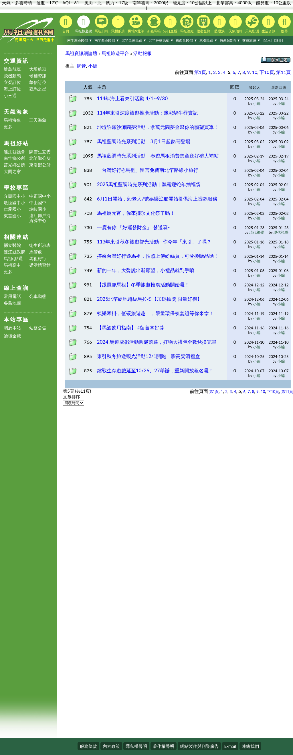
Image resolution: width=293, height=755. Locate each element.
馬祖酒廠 (187, 24)
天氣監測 (252, 24)
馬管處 (35, 251)
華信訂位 (37, 82)
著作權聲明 (163, 746)
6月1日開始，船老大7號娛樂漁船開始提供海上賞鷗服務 (157, 199)
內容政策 (111, 746)
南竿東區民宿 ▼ (79, 40)
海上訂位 (12, 88)
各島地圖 (12, 302)
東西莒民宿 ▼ (186, 40)
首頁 (66, 24)
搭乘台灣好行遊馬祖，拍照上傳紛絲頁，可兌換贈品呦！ (158, 256)
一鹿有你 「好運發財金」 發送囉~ (134, 227)
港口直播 (170, 24)
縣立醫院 (12, 245)
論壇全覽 (12, 335)
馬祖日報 (101, 24)
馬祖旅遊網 (83, 24)
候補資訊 (37, 75)
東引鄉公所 (40, 164)
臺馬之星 (37, 88)
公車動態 (37, 296)
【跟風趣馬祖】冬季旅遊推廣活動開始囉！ (143, 285)
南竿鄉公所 (14, 158)
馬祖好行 (37, 258)
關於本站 (12, 327)
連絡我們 (250, 746)
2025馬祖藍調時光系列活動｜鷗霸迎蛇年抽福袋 (149, 184)
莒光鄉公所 (14, 164)
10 (255, 72)
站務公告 (37, 327)
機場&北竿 (136, 24)
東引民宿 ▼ (208, 40)
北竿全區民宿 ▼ (134, 40)
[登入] (267, 40)
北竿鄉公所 (40, 158)
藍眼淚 (219, 24)
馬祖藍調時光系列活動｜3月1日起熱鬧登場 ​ (144, 141)
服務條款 (88, 746)
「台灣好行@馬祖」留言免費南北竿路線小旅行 (147, 170)
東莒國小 (12, 215)
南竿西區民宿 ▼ (106, 40)
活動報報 (142, 53)
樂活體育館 (40, 265)
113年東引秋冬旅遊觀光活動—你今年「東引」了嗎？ (154, 242)
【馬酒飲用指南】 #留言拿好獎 (130, 328)
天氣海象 (16, 111)
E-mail (230, 746)
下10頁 (267, 72)
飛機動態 (12, 75)
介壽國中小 (14, 196)
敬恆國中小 (14, 202)
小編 (92, 65)
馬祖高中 (12, 265)
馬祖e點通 (13, 258)
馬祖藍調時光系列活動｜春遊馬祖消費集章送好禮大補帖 (158, 156)
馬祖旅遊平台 (115, 53)
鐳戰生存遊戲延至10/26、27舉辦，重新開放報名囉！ (155, 370)
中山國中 (37, 202)
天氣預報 (235, 24)
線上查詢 (16, 287)
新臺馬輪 (154, 24)
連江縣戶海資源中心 (40, 218)
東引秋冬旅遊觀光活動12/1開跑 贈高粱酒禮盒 (148, 356)
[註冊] (278, 40)
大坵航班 (37, 69)
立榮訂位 (12, 82)
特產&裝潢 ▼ (230, 40)
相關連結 (16, 236)
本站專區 (16, 319)
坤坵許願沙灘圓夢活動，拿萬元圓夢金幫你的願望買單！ (158, 127)
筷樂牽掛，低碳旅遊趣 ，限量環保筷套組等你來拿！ (155, 313)
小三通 (10, 95)
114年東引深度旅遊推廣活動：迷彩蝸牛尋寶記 (147, 113)
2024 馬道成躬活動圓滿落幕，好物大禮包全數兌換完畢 (157, 342)
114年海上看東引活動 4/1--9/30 (132, 98)
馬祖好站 (16, 143)
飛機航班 (118, 24)
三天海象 (37, 120)
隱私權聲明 (136, 746)
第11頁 (283, 72)
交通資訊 (16, 60)
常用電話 (12, 296)
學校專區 (16, 187)
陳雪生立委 (40, 151)
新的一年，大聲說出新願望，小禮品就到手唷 (145, 270)
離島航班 (12, 69)
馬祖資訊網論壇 (81, 53)
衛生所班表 (40, 245)
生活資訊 (268, 24)
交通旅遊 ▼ (251, 40)
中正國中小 (40, 196)
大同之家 (12, 171)
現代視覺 (256, 232)
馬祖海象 (12, 120)
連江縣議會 (14, 151)
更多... (9, 126)
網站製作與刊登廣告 (199, 746)
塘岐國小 (37, 209)
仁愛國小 (12, 209)
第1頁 (200, 72)
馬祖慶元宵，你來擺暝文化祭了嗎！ (136, 213)
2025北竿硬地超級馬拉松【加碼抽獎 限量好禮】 (149, 299)
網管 (81, 65)
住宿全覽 (203, 24)
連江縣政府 (14, 251)
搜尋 (284, 24)
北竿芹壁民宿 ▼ (161, 40)
